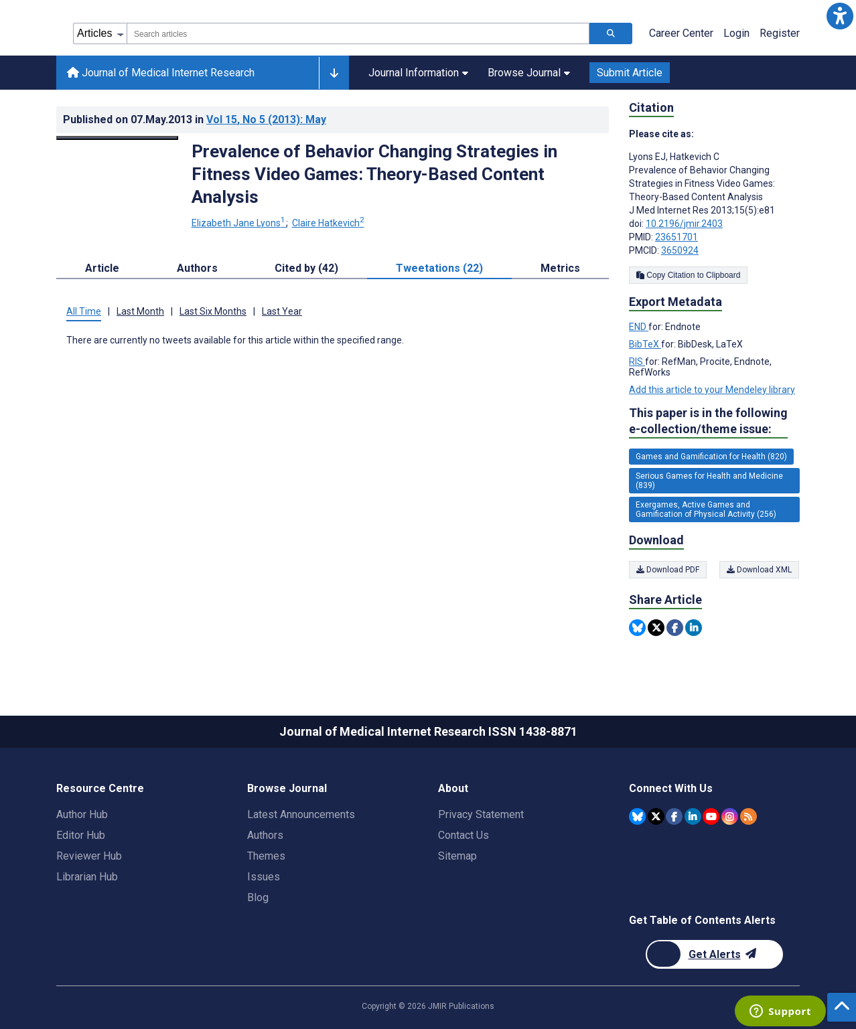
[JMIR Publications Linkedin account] (693, 816)
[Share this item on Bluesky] (637, 627)
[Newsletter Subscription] (714, 954)
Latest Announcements (301, 814)
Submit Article (629, 72)
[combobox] (358, 33)
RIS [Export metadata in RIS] (637, 361)
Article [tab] (102, 268)
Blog (258, 897)
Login (736, 33)
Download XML (759, 569)
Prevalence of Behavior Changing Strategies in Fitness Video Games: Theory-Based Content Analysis (374, 174)
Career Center (681, 33)
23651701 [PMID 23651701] (676, 237)
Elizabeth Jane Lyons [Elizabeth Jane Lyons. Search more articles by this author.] (239, 223)
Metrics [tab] (560, 268)
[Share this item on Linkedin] (693, 627)
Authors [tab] (197, 268)
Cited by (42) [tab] (306, 268)
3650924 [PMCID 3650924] (680, 250)
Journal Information (418, 72)
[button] (840, 16)
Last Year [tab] (282, 311)
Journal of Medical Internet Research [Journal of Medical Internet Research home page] (161, 72)
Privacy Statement (481, 814)
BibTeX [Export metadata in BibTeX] (645, 344)
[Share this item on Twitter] (656, 627)
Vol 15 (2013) (266, 119)
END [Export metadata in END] (638, 326)
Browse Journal (529, 72)
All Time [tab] (83, 311)
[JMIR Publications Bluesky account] (637, 816)
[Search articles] (610, 33)
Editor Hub (80, 835)
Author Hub (82, 814)
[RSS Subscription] (748, 816)
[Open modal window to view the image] (117, 138)
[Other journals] (334, 73)
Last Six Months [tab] (213, 311)
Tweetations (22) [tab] (439, 268)
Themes (266, 856)
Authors (265, 835)
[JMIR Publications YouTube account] (711, 816)
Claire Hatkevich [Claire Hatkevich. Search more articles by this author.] (328, 223)
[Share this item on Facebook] (674, 627)
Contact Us (463, 835)
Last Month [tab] (140, 311)
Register (780, 33)
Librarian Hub (87, 876)
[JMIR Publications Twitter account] (656, 816)
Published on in (194, 119)
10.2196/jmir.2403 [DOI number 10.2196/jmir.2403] (684, 223)
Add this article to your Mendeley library (712, 389)
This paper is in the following (708, 421)
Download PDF (667, 569)
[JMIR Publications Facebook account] (674, 816)
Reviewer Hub (89, 856)
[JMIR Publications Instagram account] (729, 816)
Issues (263, 876)
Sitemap (457, 856)
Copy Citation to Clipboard (688, 275)
